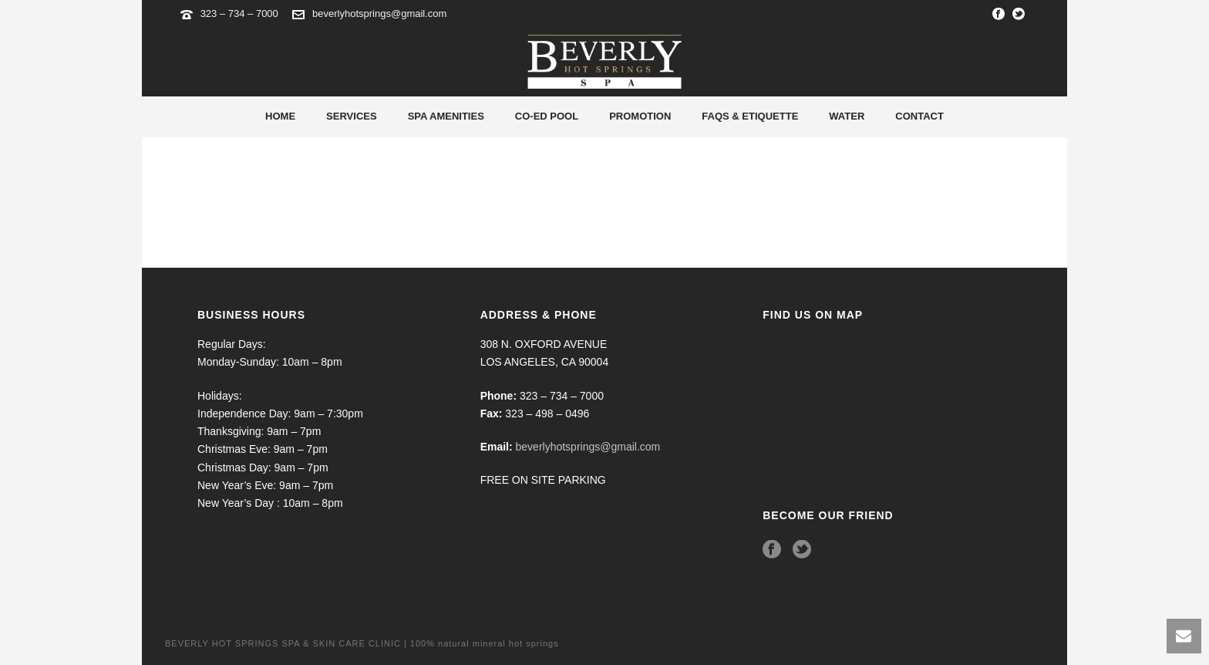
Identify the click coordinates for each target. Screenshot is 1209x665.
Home (280, 116)
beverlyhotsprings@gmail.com (379, 13)
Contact (919, 116)
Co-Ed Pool (546, 116)
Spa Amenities (446, 116)
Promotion (640, 116)
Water (846, 116)
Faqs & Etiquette (750, 116)
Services (351, 116)
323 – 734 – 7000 (240, 13)
